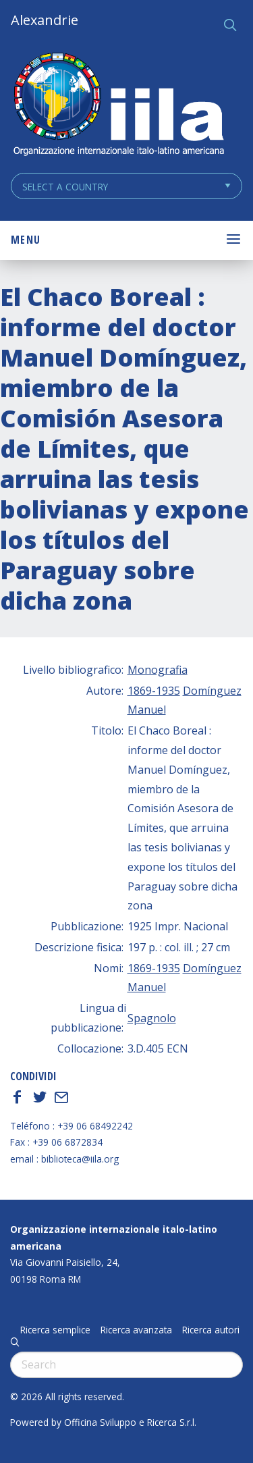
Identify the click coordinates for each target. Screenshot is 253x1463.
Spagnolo (152, 1018)
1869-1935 (154, 690)
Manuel (147, 709)
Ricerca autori (211, 1330)
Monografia (158, 669)
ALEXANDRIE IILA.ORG (118, 105)
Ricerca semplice (55, 1330)
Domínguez (212, 690)
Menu (25, 239)
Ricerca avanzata (136, 1330)
